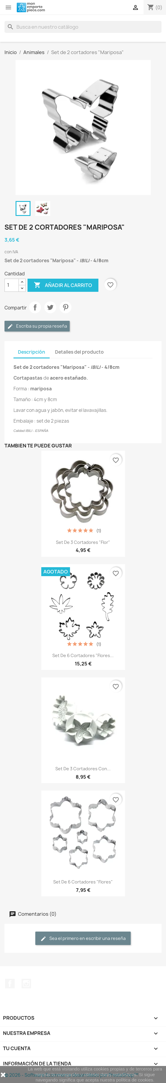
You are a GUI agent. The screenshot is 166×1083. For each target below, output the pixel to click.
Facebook (10, 983)
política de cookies (134, 1079)
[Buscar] (83, 27)
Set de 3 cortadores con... (83, 768)
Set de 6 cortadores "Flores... (83, 655)
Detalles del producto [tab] (79, 352)
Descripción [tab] (31, 352)
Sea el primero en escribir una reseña (83, 938)
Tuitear (50, 307)
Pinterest (65, 307)
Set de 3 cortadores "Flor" (83, 542)
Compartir (35, 307)
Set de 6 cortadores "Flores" (83, 882)
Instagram (26, 983)
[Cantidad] (11, 285)
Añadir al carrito (63, 285)
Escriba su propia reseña (37, 326)
